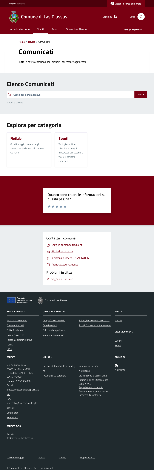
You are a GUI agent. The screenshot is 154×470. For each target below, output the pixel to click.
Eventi (118, 345)
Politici (10, 344)
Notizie (118, 320)
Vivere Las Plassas (76, 29)
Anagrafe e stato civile (54, 320)
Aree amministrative (17, 320)
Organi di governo (15, 335)
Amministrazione (20, 29)
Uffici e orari (12, 412)
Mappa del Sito (87, 457)
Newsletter (120, 370)
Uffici (9, 349)
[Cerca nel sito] (140, 16)
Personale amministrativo (19, 340)
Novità (40, 29)
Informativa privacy (88, 366)
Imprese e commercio (53, 335)
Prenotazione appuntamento (93, 391)
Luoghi (118, 340)
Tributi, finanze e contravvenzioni (95, 327)
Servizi (55, 29)
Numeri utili (12, 417)
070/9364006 (23, 381)
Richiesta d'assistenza (90, 395)
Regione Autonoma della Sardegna (59, 368)
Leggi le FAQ (85, 383)
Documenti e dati (15, 325)
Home (22, 42)
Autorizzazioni (50, 325)
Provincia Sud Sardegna (54, 375)
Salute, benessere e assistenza (94, 320)
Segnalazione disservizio (91, 387)
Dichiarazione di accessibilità (93, 375)
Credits (62, 457)
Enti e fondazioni (15, 330)
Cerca (141, 94)
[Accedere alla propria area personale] (126, 3)
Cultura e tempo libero (54, 330)
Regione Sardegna (17, 3)
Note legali (84, 371)
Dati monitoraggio (15, 457)
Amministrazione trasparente (93, 380)
